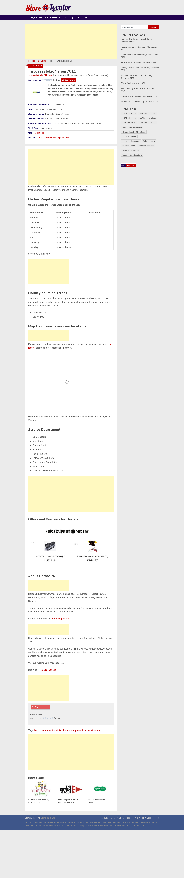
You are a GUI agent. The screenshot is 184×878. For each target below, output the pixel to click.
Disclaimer (127, 818)
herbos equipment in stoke (47, 730)
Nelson (35, 61)
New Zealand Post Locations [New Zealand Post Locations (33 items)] (133, 132)
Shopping (69, 17)
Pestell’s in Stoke (47, 670)
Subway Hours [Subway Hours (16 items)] (149, 141)
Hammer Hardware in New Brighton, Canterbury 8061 (137, 40)
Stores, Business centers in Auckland (43, 17)
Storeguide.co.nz (32, 818)
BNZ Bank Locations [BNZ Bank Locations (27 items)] (148, 118)
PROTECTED (131, 165)
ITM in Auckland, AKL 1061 (133, 83)
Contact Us (116, 818)
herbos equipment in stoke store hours (82, 730)
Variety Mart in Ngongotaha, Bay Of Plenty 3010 (140, 69)
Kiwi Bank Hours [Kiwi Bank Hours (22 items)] (128, 123)
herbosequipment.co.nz (64, 618)
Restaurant (83, 17)
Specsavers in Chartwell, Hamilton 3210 (139, 96)
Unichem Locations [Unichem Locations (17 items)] (146, 146)
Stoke (43, 61)
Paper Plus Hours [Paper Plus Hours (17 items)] (129, 137)
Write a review (68, 80)
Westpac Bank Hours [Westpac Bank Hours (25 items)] (130, 150)
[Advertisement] (71, 41)
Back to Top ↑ (153, 818)
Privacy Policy (140, 818)
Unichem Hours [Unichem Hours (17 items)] (128, 146)
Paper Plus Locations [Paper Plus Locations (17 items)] (130, 141)
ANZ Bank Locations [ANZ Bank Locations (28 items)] (148, 114)
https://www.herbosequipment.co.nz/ (54, 137)
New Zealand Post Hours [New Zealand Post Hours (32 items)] (132, 127)
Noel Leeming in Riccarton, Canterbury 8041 (138, 89)
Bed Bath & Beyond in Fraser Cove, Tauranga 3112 (136, 76)
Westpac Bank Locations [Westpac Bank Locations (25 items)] (132, 155)
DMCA (123, 165)
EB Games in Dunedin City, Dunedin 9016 (139, 101)
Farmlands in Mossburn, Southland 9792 (139, 62)
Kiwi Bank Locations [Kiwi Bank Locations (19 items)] (147, 123)
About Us (105, 818)
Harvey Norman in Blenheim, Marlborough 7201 (140, 48)
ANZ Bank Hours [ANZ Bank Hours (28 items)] (129, 114)
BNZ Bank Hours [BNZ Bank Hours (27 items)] (129, 118)
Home (27, 61)
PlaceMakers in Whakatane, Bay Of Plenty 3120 (139, 56)
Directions (39, 133)
